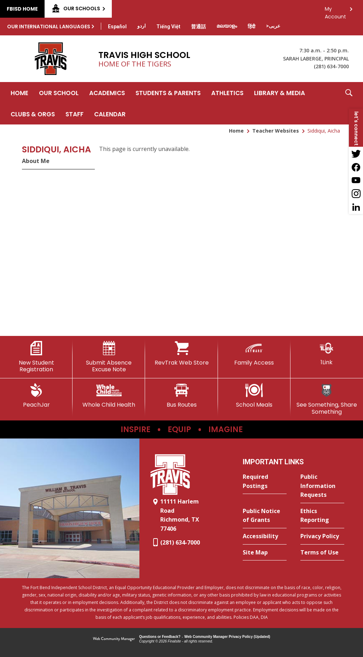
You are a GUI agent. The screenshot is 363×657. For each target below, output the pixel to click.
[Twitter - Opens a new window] (356, 153)
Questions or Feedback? (159, 637)
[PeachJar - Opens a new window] (36, 395)
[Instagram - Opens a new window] (356, 193)
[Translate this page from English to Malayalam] (227, 25)
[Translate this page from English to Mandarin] (198, 26)
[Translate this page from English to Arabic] (273, 25)
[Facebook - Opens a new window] (356, 167)
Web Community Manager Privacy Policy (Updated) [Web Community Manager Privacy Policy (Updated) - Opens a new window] (227, 637)
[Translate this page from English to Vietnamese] (168, 26)
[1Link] (326, 353)
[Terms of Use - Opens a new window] (322, 553)
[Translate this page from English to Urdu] (141, 25)
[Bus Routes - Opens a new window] (181, 395)
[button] (348, 103)
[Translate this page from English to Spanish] (117, 26)
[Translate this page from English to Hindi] (251, 26)
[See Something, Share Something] (326, 399)
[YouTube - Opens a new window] (356, 180)
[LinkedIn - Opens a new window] (356, 207)
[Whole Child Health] (109, 395)
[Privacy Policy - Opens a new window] (322, 536)
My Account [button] (335, 10)
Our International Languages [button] (48, 26)
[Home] (19, 92)
